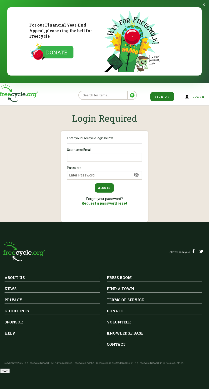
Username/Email (104, 154)
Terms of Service (125, 299)
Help (10, 333)
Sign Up (162, 96)
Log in (198, 96)
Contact (116, 344)
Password (104, 173)
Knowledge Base (125, 333)
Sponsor (14, 322)
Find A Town (120, 288)
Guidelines (17, 310)
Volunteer (119, 322)
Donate (115, 310)
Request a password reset (104, 203)
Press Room (119, 277)
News (11, 288)
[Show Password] (136, 175)
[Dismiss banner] (203, 4)
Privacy (13, 299)
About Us (15, 277)
